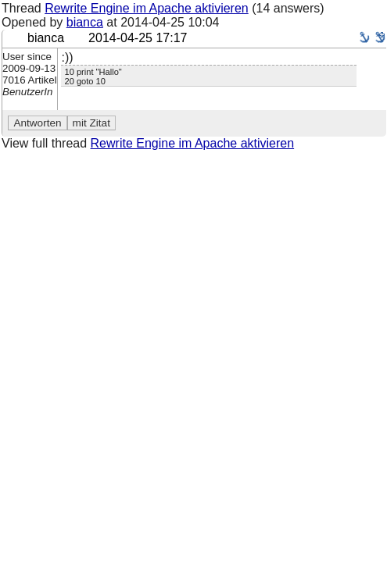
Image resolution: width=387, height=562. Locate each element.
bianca (84, 22)
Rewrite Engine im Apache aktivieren (147, 8)
